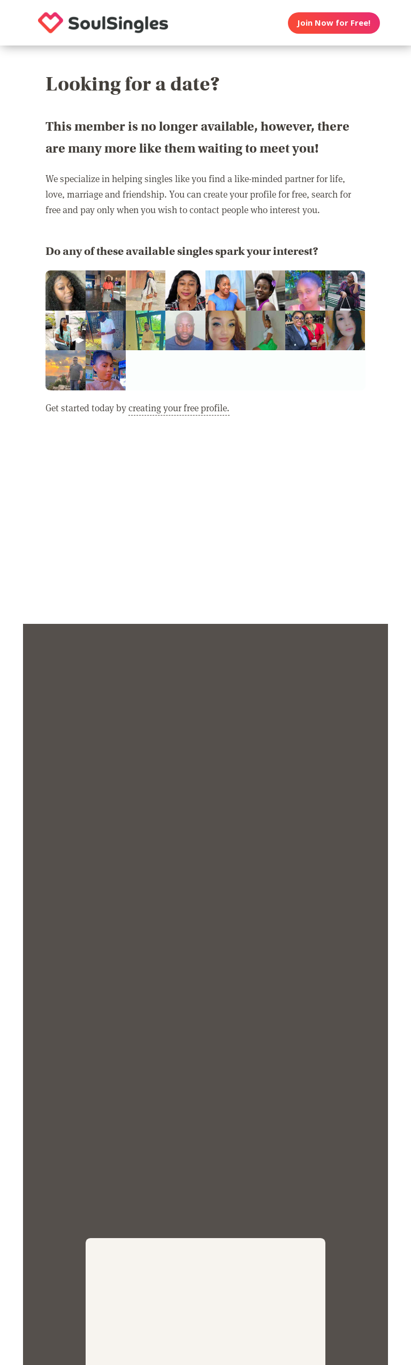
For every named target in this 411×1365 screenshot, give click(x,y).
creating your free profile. (179, 407)
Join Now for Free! (333, 22)
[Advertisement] (205, 526)
